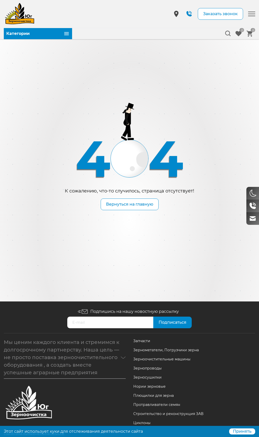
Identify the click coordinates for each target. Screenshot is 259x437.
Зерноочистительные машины (161, 359)
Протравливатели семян (156, 404)
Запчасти (141, 341)
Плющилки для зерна (153, 395)
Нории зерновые (149, 386)
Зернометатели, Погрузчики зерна (166, 350)
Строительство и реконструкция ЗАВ (168, 413)
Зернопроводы (147, 368)
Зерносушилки (147, 377)
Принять (242, 431)
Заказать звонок (220, 13)
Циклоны (141, 423)
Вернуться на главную (129, 204)
